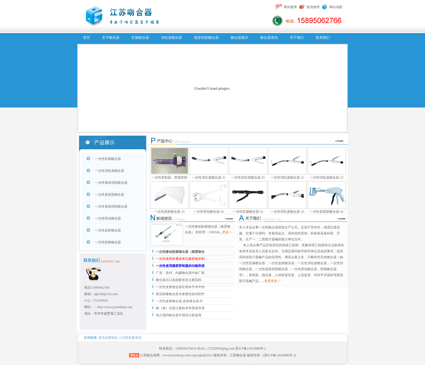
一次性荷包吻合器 (108, 218)
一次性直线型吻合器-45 (326, 212)
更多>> (227, 232)
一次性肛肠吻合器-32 (248, 212)
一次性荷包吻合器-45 (209, 212)
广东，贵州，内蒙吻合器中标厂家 (180, 273)
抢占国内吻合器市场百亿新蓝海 (178, 315)
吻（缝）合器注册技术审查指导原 (180, 308)
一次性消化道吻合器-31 (209, 177)
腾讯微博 (290, 7)
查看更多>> (272, 281)
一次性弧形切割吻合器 (111, 183)
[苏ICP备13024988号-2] (279, 355)
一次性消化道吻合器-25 (248, 177)
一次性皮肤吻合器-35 (169, 212)
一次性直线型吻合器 (109, 194)
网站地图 (335, 7)
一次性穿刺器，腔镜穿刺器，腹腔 (169, 180)
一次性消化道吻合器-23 (326, 177)
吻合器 (151, 355)
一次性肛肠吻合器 (108, 159)
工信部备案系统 (130, 338)
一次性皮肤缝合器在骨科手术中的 (180, 287)
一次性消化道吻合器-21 (287, 177)
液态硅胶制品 (108, 338)
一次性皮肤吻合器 (108, 230)
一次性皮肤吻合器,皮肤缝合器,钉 (179, 301)
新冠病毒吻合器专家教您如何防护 (180, 294)
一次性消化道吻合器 (109, 171)
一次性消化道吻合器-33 (287, 212)
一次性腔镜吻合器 (108, 242)
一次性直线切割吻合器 (111, 206)
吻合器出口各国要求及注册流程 (178, 280)
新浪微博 (313, 7)
